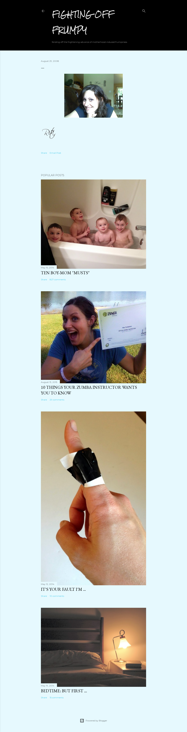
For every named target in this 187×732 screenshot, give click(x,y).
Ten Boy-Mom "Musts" (65, 273)
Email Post (55, 152)
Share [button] (44, 152)
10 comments (57, 596)
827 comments (58, 279)
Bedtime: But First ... (64, 691)
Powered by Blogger (93, 720)
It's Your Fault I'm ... (63, 589)
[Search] (144, 10)
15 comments (57, 697)
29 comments (57, 399)
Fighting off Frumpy (83, 22)
